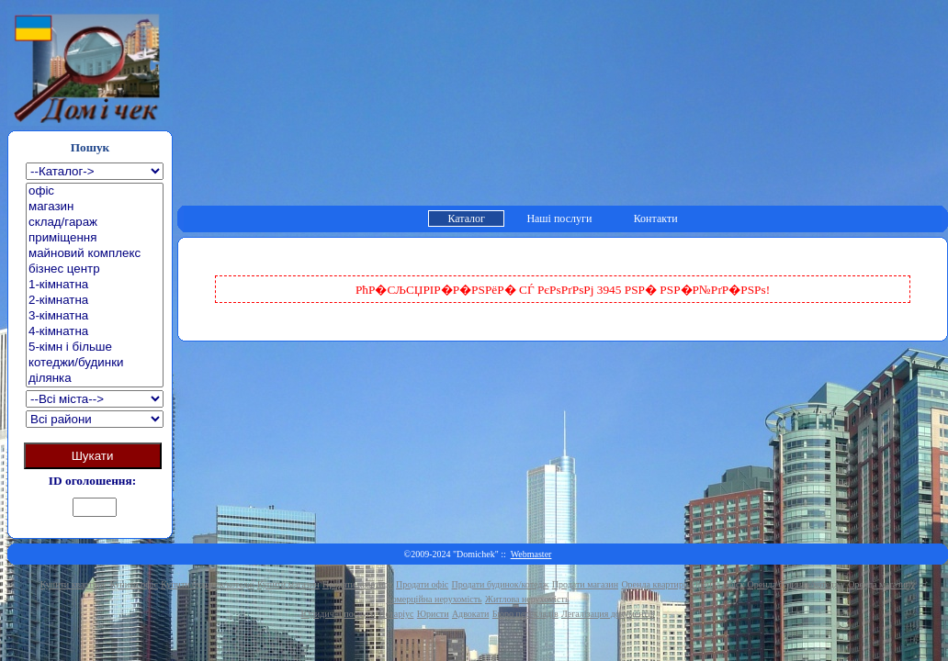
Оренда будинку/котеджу (796, 584)
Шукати (93, 456)
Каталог (466, 218)
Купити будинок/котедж (207, 584)
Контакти (656, 218)
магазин (95, 207)
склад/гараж (95, 222)
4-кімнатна (95, 332)
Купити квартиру (73, 584)
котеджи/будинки (95, 363)
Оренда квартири (654, 584)
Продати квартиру (357, 584)
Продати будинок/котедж (500, 584)
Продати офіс (422, 584)
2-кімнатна (95, 300)
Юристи (433, 614)
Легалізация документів (607, 614)
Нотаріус (395, 614)
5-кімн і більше (95, 347)
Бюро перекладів (525, 614)
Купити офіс (133, 584)
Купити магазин (288, 584)
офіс (95, 191)
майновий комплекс (95, 254)
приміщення (95, 238)
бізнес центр (95, 269)
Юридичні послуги (338, 614)
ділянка (95, 379)
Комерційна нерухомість (434, 599)
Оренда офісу (718, 584)
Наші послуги (559, 218)
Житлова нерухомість (527, 599)
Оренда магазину (881, 584)
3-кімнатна (95, 316)
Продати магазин (585, 584)
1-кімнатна (95, 285)
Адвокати (471, 614)
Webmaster (531, 554)
